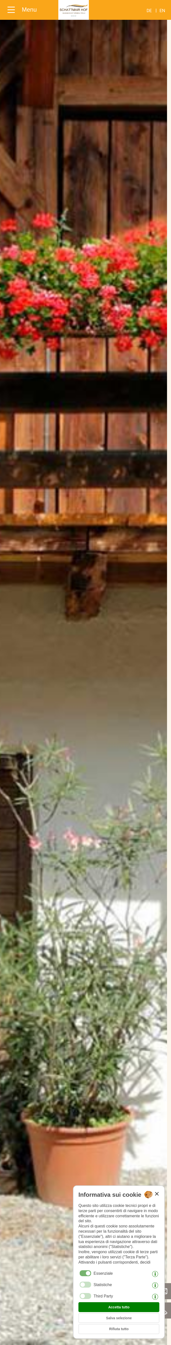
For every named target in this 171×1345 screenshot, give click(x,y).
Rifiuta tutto (119, 1329)
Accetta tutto (119, 1307)
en (162, 10)
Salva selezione (119, 1318)
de (149, 10)
